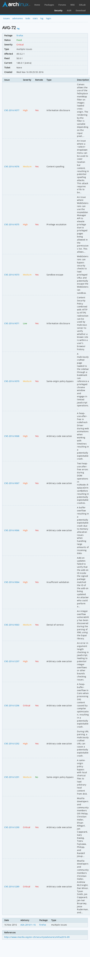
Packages (49, 5)
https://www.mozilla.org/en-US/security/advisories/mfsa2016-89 (37, 937)
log (41, 18)
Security (58, 10)
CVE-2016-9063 (11, 624)
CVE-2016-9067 (11, 483)
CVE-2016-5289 (11, 886)
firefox (19, 35)
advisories (17, 18)
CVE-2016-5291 (11, 777)
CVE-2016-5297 (11, 661)
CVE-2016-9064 (11, 582)
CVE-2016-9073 (11, 274)
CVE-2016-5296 (11, 705)
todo (27, 18)
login (48, 18)
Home (37, 5)
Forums (62, 5)
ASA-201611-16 (28, 924)
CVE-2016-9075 (11, 224)
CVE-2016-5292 (11, 743)
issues (6, 18)
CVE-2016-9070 (11, 381)
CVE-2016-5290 (11, 827)
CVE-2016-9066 (11, 530)
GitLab (82, 5)
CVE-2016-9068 (11, 436)
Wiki (72, 5)
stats (35, 18)
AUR (69, 10)
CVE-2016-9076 (11, 166)
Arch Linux (16, 4)
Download (81, 10)
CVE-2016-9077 (11, 110)
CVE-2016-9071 (11, 323)
